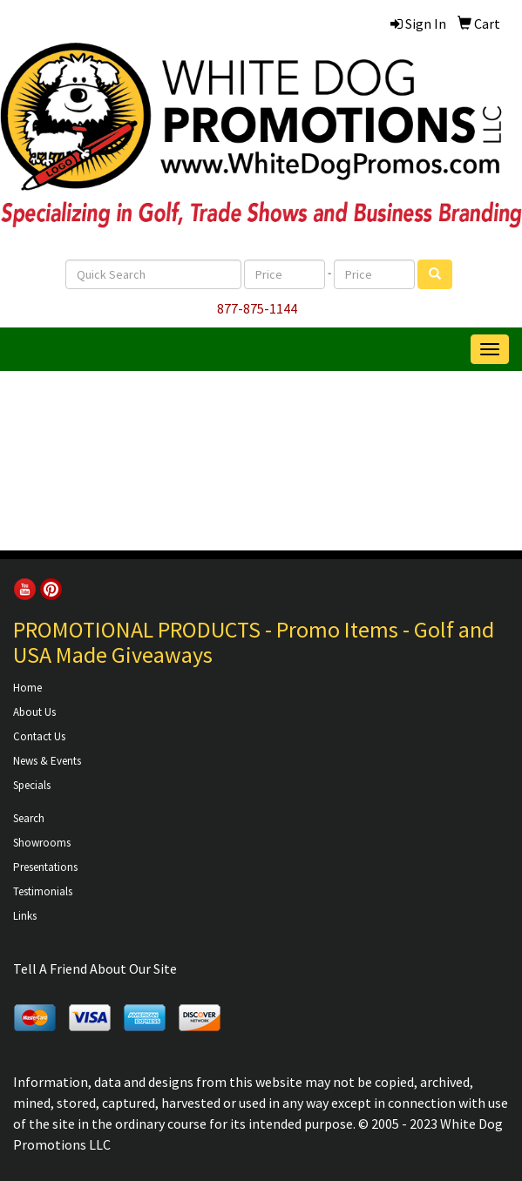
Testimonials (42, 891)
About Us (34, 712)
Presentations (45, 867)
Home (27, 687)
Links (25, 915)
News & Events (47, 760)
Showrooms (42, 842)
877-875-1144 (257, 308)
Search (28, 818)
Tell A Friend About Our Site (95, 968)
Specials (32, 785)
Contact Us (39, 736)
